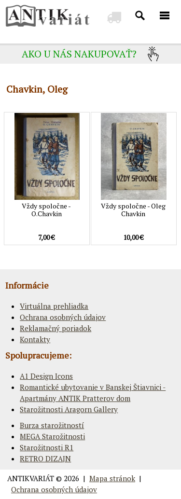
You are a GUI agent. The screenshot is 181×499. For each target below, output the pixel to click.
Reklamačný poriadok (55, 328)
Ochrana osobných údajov (63, 317)
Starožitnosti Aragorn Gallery (69, 409)
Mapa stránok (112, 478)
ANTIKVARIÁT (30, 478)
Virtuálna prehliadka (54, 306)
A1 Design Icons (46, 376)
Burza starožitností (52, 425)
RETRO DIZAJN (45, 458)
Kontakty (35, 339)
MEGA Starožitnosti (52, 436)
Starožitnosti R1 (46, 447)
